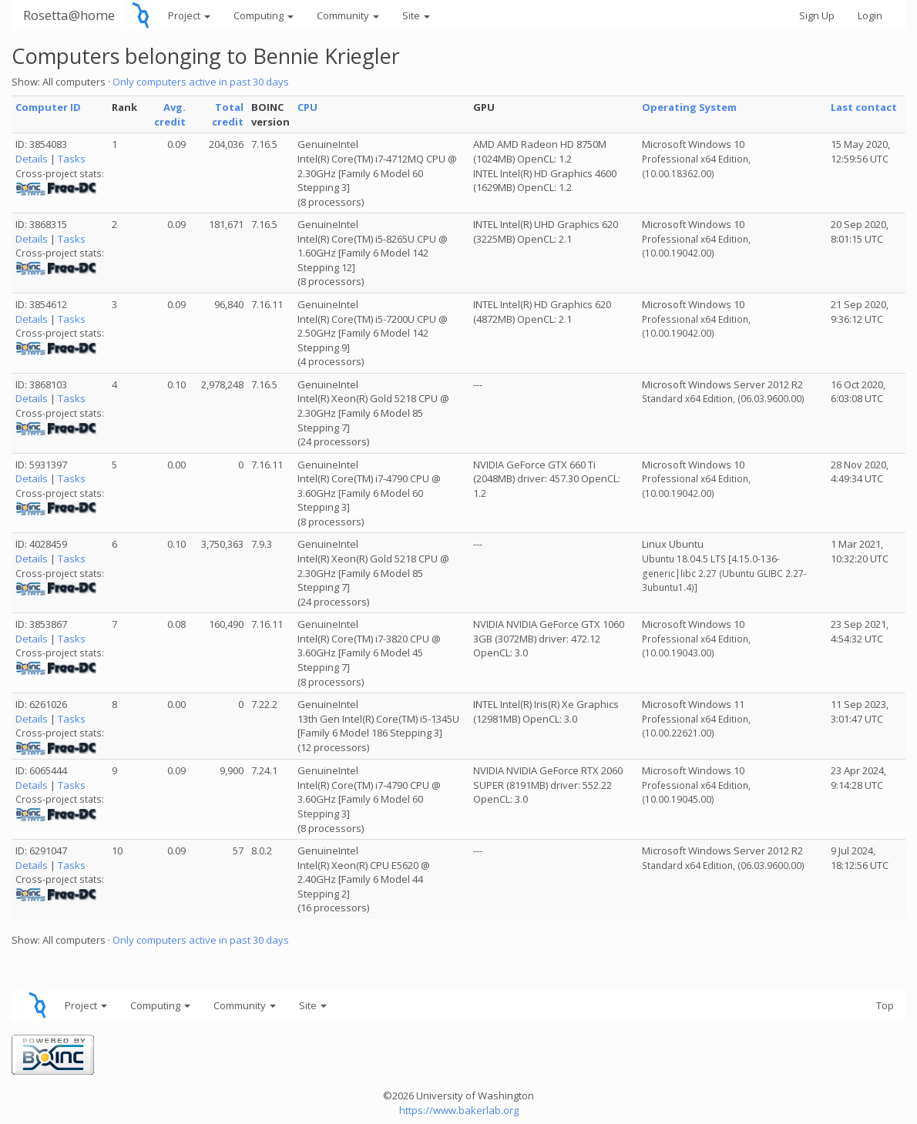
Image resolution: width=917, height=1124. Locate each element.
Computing (263, 15)
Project (189, 15)
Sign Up (817, 15)
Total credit (228, 114)
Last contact (864, 107)
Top (885, 1005)
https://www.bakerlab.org (459, 1110)
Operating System (689, 107)
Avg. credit (170, 114)
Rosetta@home (69, 15)
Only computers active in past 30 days (201, 82)
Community (348, 15)
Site (416, 15)
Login (870, 15)
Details (31, 159)
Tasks (72, 159)
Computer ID (48, 107)
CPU (307, 107)
